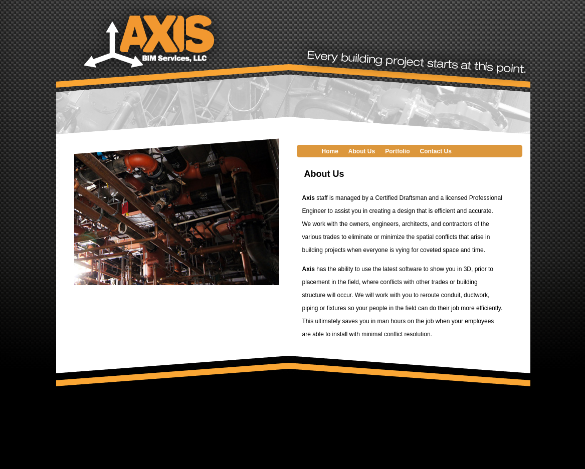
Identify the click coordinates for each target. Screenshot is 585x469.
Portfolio (397, 151)
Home (330, 151)
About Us (361, 151)
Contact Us (436, 151)
